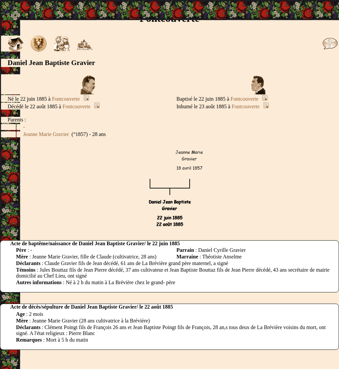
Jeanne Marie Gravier (46, 134)
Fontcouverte (66, 99)
